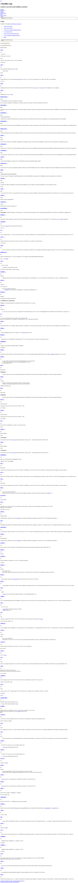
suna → (2, 50)
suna (12, 68)
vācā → (2, 853)
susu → (2, 723)
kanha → (2, 321)
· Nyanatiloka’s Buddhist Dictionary (12, 35)
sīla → (1, 817)
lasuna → (2, 399)
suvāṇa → (2, 749)
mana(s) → (3, 429)
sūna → (2, 75)
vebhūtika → (3, 836)
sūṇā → (2, 90)
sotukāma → (3, 675)
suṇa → (2, 64)
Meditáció (2, 10)
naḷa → (2, 478)
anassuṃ (7, 225)
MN (3, 880)
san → (1, 612)
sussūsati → (3, 714)
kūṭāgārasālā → (4, 128)
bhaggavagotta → (4, 96)
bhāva (23, 332)
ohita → (2, 487)
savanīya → (3, 641)
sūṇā (43, 87)
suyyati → (2, 758)
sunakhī (19, 711)
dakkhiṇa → (3, 271)
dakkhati (6, 289)
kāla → (2, 365)
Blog (1, 14)
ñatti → (2, 874)
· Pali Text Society (8, 31)
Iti (12, 880)
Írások (1, 11)
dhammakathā (47, 808)
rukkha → (2, 596)
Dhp (9, 880)
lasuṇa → (2, 410)
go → (1, 314)
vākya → (2, 861)
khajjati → (2, 334)
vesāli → (2, 188)
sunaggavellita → (4, 697)
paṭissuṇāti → (3, 527)
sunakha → (3, 706)
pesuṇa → (2, 549)
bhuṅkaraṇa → (4, 252)
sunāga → (2, 156)
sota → (2, 657)
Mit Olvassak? (3, 15)
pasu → (2, 502)
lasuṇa (4, 267)
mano (14, 439)
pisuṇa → (2, 574)
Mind (5, 37)
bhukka (7, 258)
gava (22, 318)
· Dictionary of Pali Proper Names (11, 33)
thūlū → (2, 169)
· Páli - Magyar (8, 26)
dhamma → (3, 292)
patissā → (2, 511)
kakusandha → (3, 105)
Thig (18, 880)
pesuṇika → (3, 556)
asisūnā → (2, 195)
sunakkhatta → (4, 150)
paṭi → (2, 520)
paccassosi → (3, 495)
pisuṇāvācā (16, 579)
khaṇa (62, 219)
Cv (24, 880)
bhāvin (4, 610)
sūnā (12, 94)
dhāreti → (2, 305)
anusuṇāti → (3, 221)
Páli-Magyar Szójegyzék (16, 23)
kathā (54, 808)
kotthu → (2, 349)
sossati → (2, 650)
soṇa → (2, 684)
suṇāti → (2, 781)
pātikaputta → (3, 144)
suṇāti (5, 655)
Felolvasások (3, 13)
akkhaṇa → (3, 214)
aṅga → (2, 245)
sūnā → (2, 83)
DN (1, 880)
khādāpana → (3, 341)
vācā (48, 572)
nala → (2, 463)
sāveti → (2, 810)
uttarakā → (3, 178)
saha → (2, 602)
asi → (1, 230)
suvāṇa (41, 618)
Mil (19, 880)
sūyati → (2, 823)
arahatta (48, 493)
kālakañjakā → (4, 121)
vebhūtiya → (3, 845)
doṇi (4, 747)
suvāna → (2, 740)
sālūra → (2, 788)
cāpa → (2, 261)
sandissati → (3, 623)
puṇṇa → (2, 135)
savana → (2, 630)
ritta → (2, 587)
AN (6, 880)
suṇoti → (2, 774)
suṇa (5, 779)
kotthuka (52, 354)
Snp (14, 880)
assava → (2, 236)
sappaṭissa (19, 518)
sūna (35, 87)
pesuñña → (3, 542)
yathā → (2, 868)
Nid (21, 880)
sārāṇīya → (3, 804)
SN (4, 880)
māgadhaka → (3, 454)
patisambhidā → (4, 208)
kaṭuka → (2, 328)
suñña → (2, 765)
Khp (8, 880)
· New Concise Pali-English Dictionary (12, 29)
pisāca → (2, 581)
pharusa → (3, 564)
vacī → (2, 830)
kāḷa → (2, 388)
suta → (2, 731)
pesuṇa (4, 594)
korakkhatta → (4, 112)
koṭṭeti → (2, 356)
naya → (2, 472)
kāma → (2, 376)
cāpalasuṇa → (3, 201)
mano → (2, 442)
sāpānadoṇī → (3, 797)
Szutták (2, 9)
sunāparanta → (4, 163)
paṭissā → (2, 534)
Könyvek (2, 12)
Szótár (1, 16)
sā (6, 618)
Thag (16, 880)
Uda (11, 880)
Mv (22, 880)
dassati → (2, 280)
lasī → (1, 420)
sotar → (2, 666)
